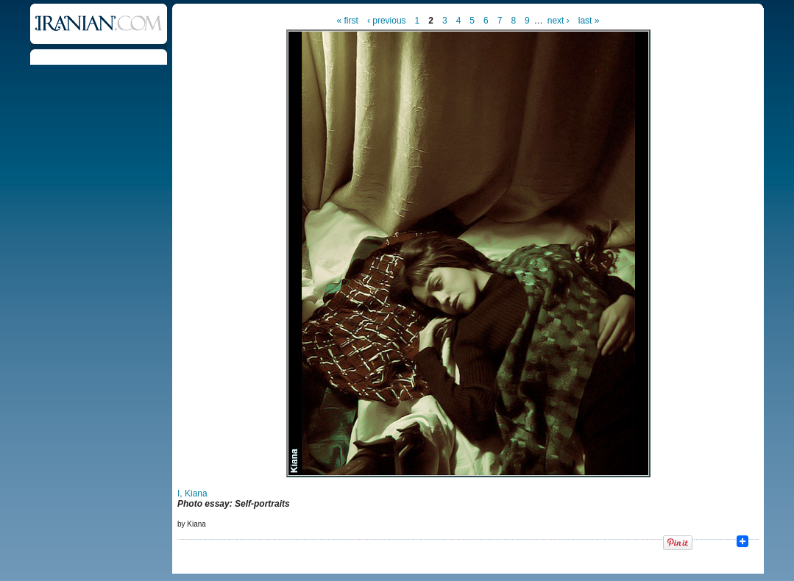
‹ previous (386, 20)
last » (589, 20)
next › (558, 20)
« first (347, 20)
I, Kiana (192, 493)
